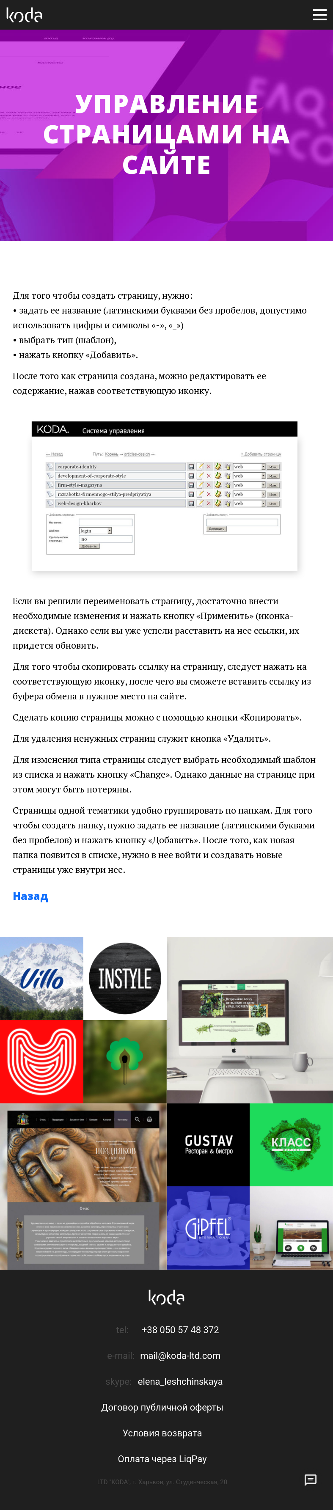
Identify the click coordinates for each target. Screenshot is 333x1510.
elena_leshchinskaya (180, 1381)
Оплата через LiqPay (162, 1459)
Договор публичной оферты (162, 1407)
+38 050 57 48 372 (180, 1330)
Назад (30, 895)
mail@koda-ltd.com (180, 1355)
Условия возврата (162, 1433)
